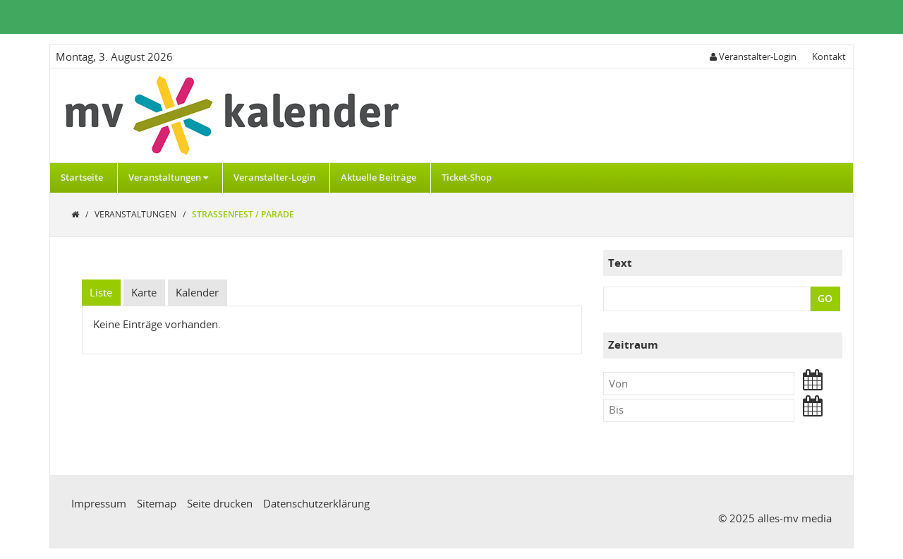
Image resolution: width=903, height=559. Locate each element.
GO (825, 298)
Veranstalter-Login (274, 177)
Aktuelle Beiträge (378, 177)
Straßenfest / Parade (243, 214)
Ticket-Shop (467, 177)
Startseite (82, 177)
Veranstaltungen (168, 177)
